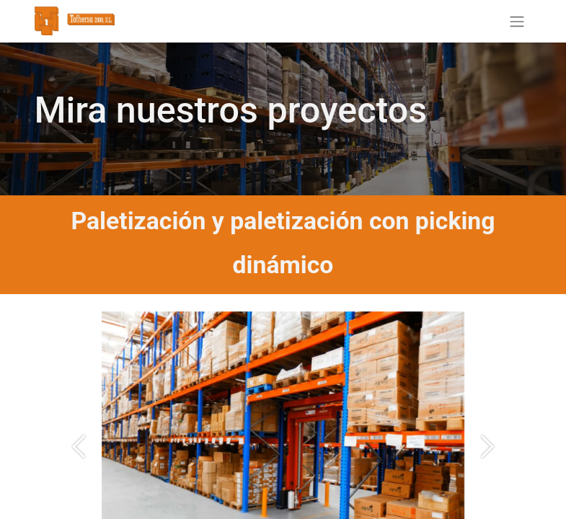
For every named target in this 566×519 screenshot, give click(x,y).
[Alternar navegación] (517, 21)
